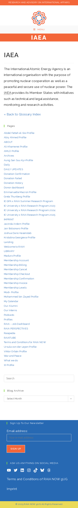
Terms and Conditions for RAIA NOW (25, 342)
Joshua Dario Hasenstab (17, 233)
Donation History (13, 183)
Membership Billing (15, 265)
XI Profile (9, 365)
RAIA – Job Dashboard (17, 324)
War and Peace (12, 355)
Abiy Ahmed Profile (15, 137)
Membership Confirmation (19, 278)
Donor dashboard (14, 187)
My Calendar (11, 301)
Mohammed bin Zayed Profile (21, 296)
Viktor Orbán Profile (15, 351)
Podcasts (9, 315)
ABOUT (8, 142)
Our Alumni (11, 306)
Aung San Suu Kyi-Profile (18, 160)
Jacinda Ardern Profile (17, 223)
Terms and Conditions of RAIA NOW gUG (37, 479)
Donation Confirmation (17, 174)
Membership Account (16, 260)
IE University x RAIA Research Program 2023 (29, 205)
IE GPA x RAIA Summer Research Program (28, 201)
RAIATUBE (10, 337)
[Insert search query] (39, 378)
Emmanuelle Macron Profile (20, 192)
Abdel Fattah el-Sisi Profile (19, 133)
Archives (9, 155)
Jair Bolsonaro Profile (16, 228)
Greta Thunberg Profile (17, 196)
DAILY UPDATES (13, 169)
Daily (7, 164)
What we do (11, 360)
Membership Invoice (15, 283)
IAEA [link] (7, 93)
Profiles (8, 319)
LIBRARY (9, 251)
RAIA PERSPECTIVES (16, 328)
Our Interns (10, 310)
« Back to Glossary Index (22, 114)
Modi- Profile (11, 292)
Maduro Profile (12, 255)
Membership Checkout (17, 274)
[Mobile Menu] (39, 29)
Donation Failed (13, 178)
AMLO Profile (11, 151)
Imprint (12, 489)
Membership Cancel (15, 269)
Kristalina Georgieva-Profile (19, 237)
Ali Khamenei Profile (15, 146)
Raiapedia (9, 333)
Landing (8, 242)
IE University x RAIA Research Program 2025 (29, 214)
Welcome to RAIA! (14, 246)
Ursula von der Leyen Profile (20, 346)
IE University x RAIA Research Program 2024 (30, 210)
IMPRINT (9, 219)
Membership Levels (15, 287)
